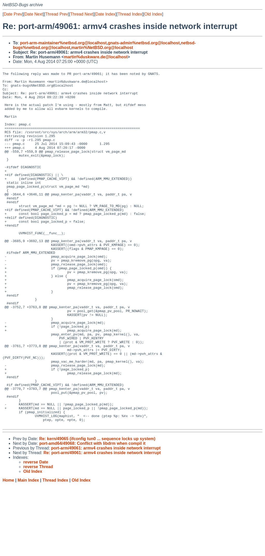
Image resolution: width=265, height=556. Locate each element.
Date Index (105, 14)
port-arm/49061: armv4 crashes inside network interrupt (105, 519)
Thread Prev (56, 14)
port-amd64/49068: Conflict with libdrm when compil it (92, 514)
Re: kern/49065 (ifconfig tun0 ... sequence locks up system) (97, 509)
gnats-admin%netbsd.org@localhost (144, 43)
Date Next (33, 14)
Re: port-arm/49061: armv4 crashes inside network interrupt (102, 523)
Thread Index (130, 14)
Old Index (153, 14)
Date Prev (13, 14)
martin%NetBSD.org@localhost (102, 47)
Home (8, 551)
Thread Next (81, 14)
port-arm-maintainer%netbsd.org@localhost (63, 43)
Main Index (28, 551)
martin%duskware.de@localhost (96, 57)
